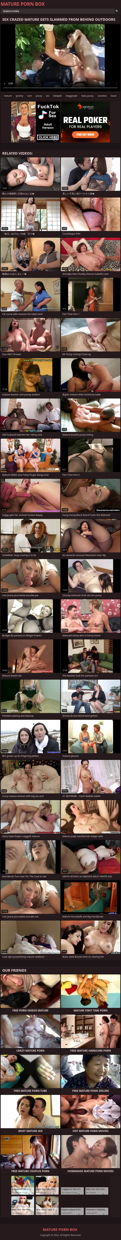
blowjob (57, 95)
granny (19, 95)
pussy (39, 95)
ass (47, 95)
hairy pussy (87, 95)
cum (29, 95)
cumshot (102, 95)
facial (113, 95)
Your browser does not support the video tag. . (60, 57)
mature (8, 95)
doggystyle (71, 95)
